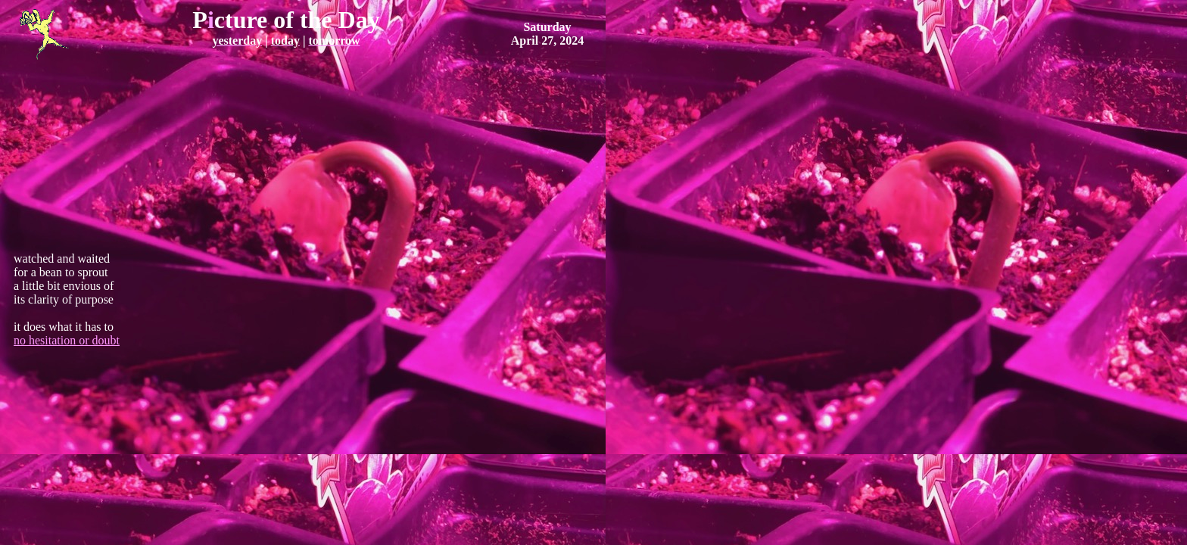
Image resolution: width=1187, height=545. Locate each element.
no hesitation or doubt (67, 340)
